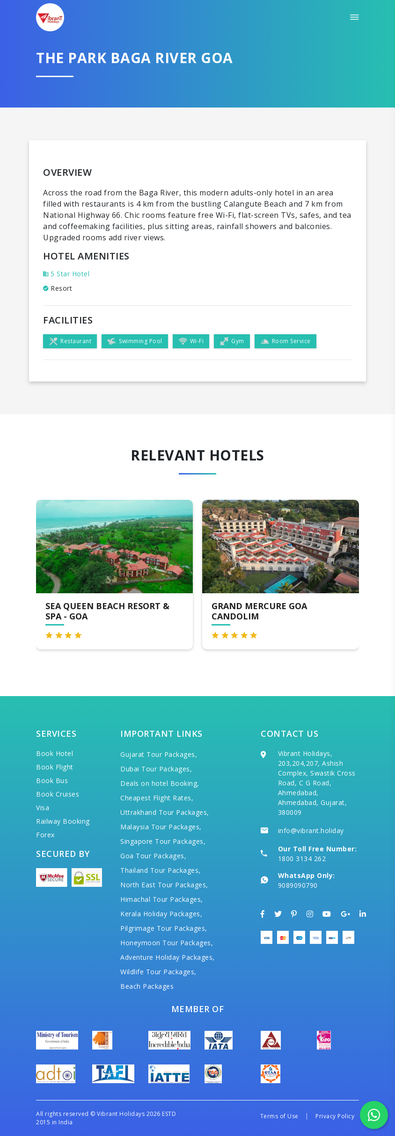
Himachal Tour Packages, (161, 899)
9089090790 (298, 885)
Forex (45, 834)
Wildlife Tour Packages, (158, 971)
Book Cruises (57, 794)
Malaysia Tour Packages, (161, 826)
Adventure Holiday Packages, (167, 957)
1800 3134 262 (302, 858)
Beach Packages (147, 986)
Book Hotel (54, 753)
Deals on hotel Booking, (159, 783)
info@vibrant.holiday (311, 830)
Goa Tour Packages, (153, 855)
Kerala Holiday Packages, (161, 913)
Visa (42, 807)
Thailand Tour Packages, (160, 870)
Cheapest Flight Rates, (156, 797)
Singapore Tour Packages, (162, 841)
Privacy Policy (334, 1116)
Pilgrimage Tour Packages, (163, 928)
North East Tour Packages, (164, 884)
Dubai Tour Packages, (156, 768)
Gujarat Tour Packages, (158, 754)
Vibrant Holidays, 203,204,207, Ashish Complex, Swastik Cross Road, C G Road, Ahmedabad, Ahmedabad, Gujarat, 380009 (317, 783)
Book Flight (54, 766)
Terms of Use (279, 1116)
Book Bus (52, 780)
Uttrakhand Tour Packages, (164, 812)
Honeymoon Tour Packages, (166, 942)
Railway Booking (63, 821)
